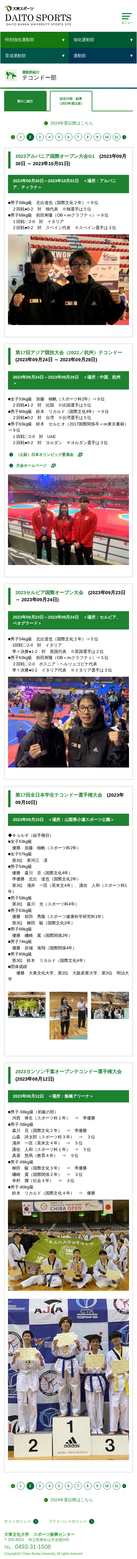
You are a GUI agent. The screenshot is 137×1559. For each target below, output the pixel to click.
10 (107, 137)
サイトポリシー (17, 1521)
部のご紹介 (25, 101)
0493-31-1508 (33, 1547)
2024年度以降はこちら (71, 123)
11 (116, 137)
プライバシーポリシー (68, 1521)
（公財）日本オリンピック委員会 (44, 454)
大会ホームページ (31, 465)
